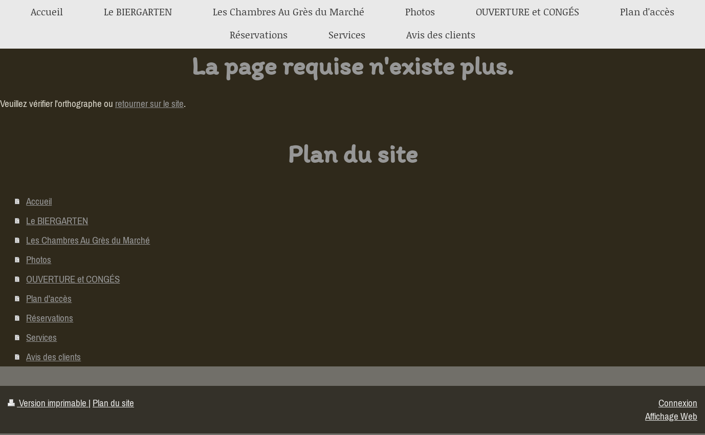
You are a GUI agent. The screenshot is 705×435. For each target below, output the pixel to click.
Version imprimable (48, 402)
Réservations (49, 317)
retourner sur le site (149, 103)
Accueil (39, 201)
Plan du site (113, 402)
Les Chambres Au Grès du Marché (88, 240)
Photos (38, 259)
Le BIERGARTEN (57, 220)
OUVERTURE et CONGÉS (73, 279)
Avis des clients (53, 356)
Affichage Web (671, 416)
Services (41, 337)
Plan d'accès (49, 298)
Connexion (677, 402)
